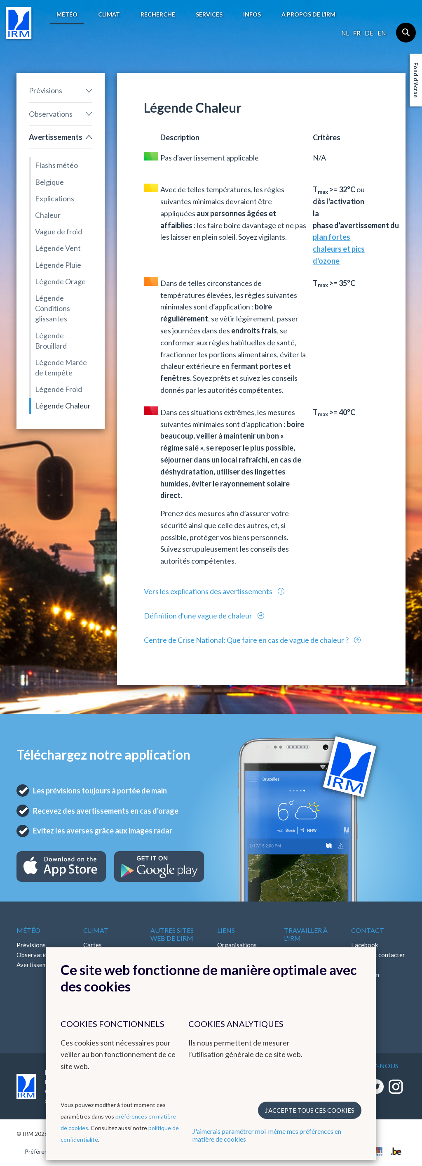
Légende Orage (60, 281)
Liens (226, 930)
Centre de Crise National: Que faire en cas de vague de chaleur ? (247, 639)
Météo (66, 14)
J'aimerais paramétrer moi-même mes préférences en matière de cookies (266, 1135)
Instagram (365, 974)
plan (320, 236)
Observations (51, 113)
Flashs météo (56, 165)
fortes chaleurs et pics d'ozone (339, 248)
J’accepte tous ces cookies (309, 1110)
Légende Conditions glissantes (52, 308)
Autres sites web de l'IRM (172, 934)
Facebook (364, 945)
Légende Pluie (58, 264)
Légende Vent (58, 248)
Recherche (158, 14)
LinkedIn (362, 984)
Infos (252, 14)
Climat (109, 14)
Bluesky (362, 994)
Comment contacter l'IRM (378, 959)
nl (345, 33)
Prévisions (45, 90)
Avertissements (55, 137)
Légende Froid (58, 389)
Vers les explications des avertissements (209, 591)
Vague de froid (58, 231)
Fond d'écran (416, 80)
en (381, 33)
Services (209, 14)
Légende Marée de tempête (61, 367)
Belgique (49, 181)
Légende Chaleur (63, 405)
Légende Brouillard (51, 340)
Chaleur (48, 215)
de (369, 33)
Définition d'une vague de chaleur (198, 615)
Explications (54, 198)
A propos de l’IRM (308, 14)
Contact (367, 930)
